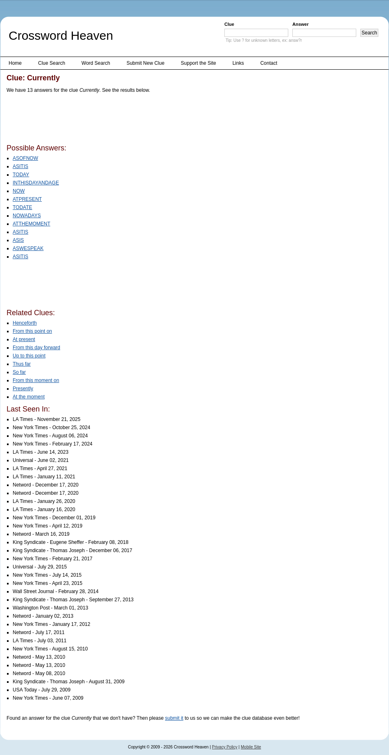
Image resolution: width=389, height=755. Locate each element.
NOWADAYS (27, 215)
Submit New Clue (146, 63)
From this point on (32, 331)
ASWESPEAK (28, 248)
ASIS (18, 240)
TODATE (22, 207)
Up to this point (29, 356)
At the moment (29, 397)
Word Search (95, 63)
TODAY (21, 174)
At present (24, 339)
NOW (19, 191)
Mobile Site (251, 747)
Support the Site (198, 63)
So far (19, 372)
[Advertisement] (156, 120)
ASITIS (20, 166)
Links (238, 63)
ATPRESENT (27, 199)
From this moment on (36, 380)
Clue (229, 24)
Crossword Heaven (61, 35)
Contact (268, 63)
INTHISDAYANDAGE (36, 183)
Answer (300, 24)
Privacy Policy (224, 747)
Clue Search (51, 63)
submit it (174, 718)
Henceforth (25, 323)
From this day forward (36, 347)
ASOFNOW (25, 158)
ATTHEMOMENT (31, 224)
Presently (23, 388)
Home (15, 63)
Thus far (22, 364)
